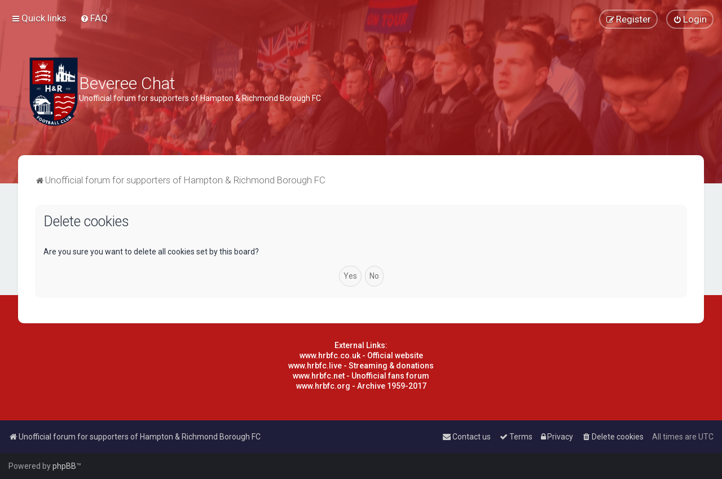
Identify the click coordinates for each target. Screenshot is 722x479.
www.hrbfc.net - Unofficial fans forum (361, 375)
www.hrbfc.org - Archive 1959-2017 (361, 385)
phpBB (64, 466)
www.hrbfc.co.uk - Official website (361, 355)
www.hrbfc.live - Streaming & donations (361, 365)
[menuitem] (94, 18)
